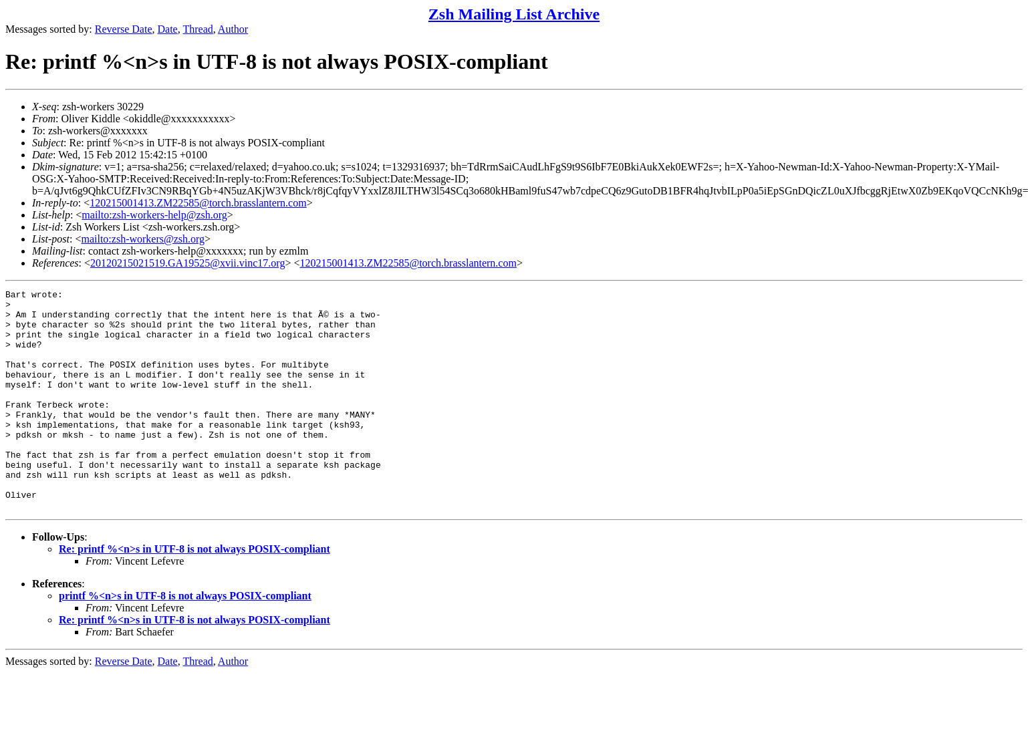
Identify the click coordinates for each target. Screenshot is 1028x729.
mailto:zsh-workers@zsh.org (143, 239)
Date (168, 29)
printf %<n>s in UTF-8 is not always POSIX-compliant (185, 639)
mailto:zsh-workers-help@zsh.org (154, 215)
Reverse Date (123, 29)
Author (233, 29)
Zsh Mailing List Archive (514, 14)
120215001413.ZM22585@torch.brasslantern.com (198, 202)
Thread (197, 29)
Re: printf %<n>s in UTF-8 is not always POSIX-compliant (194, 593)
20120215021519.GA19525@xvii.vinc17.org (187, 263)
